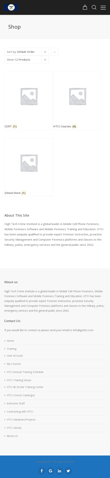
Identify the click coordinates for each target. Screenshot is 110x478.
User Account (15, 355)
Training (11, 348)
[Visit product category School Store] (29, 167)
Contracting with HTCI (20, 411)
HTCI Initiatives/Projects (21, 419)
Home (10, 340)
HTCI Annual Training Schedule (25, 372)
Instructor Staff (16, 403)
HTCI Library (14, 427)
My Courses (14, 364)
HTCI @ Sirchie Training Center (25, 387)
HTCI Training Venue (19, 380)
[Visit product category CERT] (29, 101)
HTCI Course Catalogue (21, 395)
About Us (12, 436)
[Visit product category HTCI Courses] (77, 101)
